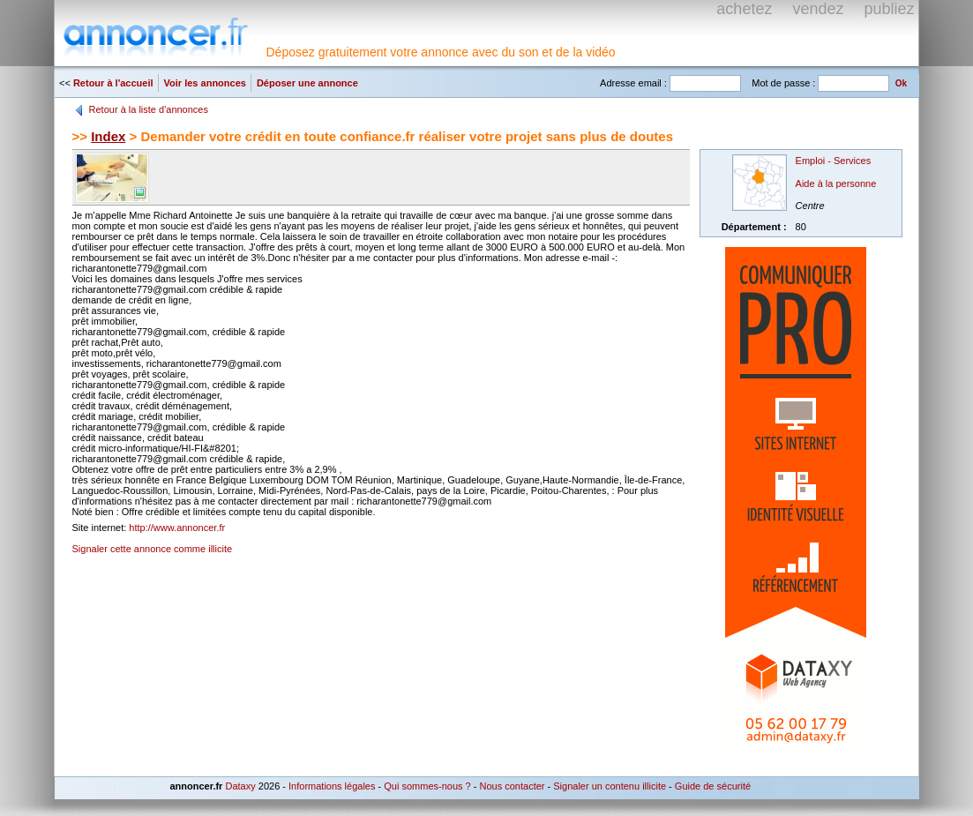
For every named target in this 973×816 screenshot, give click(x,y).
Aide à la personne (836, 183)
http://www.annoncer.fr (177, 527)
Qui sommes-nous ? (427, 786)
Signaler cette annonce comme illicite (152, 548)
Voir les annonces (205, 83)
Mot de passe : (783, 83)
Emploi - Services (834, 160)
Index (108, 136)
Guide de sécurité (713, 786)
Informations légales (331, 786)
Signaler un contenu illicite (609, 786)
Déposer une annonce (307, 83)
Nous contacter (511, 786)
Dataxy (240, 786)
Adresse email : (633, 83)
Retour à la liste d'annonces (148, 109)
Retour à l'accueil (113, 83)
